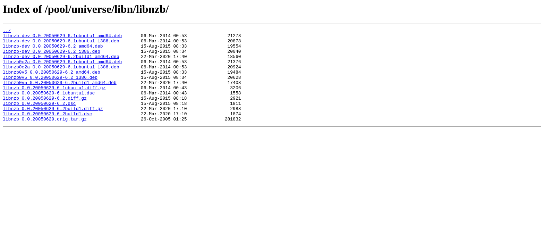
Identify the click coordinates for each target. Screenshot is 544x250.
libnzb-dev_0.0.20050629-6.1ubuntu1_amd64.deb (62, 37)
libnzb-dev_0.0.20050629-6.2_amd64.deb (53, 50)
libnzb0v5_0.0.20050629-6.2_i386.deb (50, 87)
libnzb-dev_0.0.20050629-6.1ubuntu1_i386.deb (61, 44)
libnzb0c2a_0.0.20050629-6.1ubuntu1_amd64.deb (62, 69)
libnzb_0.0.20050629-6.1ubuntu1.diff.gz (54, 100)
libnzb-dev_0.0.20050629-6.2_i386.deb (51, 56)
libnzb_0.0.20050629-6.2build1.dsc (47, 131)
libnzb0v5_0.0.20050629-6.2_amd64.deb (51, 81)
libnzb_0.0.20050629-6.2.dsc (39, 119)
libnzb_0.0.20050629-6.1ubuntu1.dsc (49, 106)
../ (7, 31)
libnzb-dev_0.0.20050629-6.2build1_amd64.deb (61, 62)
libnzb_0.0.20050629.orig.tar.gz (45, 137)
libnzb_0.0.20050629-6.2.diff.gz (45, 112)
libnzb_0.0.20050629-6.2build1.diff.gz (53, 125)
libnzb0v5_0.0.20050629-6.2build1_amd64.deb (60, 94)
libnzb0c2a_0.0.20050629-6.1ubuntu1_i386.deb (61, 75)
